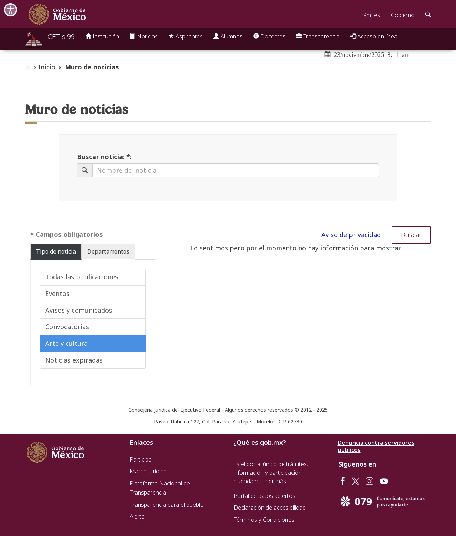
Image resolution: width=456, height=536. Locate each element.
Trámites (369, 15)
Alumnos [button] (228, 36)
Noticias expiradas (74, 360)
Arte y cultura (66, 343)
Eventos (57, 293)
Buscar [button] (411, 234)
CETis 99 (61, 36)
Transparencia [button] (318, 36)
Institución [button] (102, 36)
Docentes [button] (269, 36)
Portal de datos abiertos (264, 496)
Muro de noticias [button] (92, 67)
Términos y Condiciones (264, 520)
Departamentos (108, 251)
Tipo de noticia (56, 251)
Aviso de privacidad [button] (351, 234)
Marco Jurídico (148, 471)
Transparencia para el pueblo (167, 505)
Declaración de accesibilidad (270, 507)
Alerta (137, 516)
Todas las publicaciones (81, 276)
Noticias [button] (144, 36)
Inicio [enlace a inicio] (46, 67)
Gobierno (403, 15)
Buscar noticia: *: (104, 156)
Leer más (274, 481)
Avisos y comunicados (78, 310)
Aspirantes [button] (186, 36)
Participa (141, 459)
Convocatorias (67, 326)
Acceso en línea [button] (373, 36)
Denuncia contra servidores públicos (376, 446)
